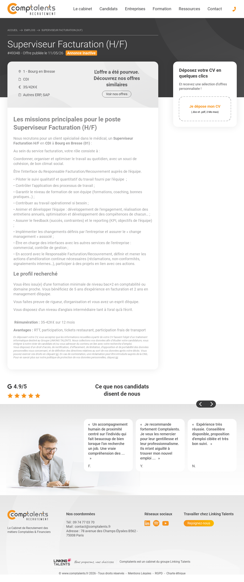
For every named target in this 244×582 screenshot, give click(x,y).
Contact (215, 9)
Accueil (12, 30)
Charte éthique (175, 573)
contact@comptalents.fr (93, 526)
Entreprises (135, 9)
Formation (162, 9)
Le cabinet (82, 9)
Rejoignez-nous (198, 523)
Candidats (108, 9)
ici (57, 354)
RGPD (159, 573)
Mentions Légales (139, 573)
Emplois (29, 30)
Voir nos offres (116, 94)
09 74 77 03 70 (83, 522)
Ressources (189, 9)
